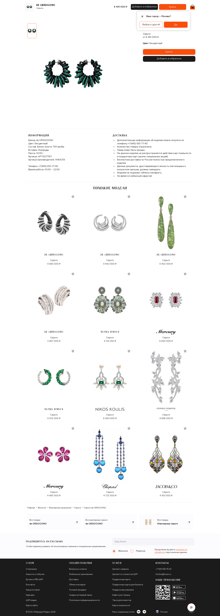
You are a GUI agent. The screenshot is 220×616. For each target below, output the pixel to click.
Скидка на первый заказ (80, 595)
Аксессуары (86, 16)
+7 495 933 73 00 (163, 569)
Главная (31, 508)
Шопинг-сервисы (120, 569)
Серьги (77, 508)
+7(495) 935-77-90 (48, 166)
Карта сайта (32, 605)
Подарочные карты (106, 16)
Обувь (64, 16)
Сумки (74, 16)
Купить (169, 52)
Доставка (73, 580)
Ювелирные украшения (60, 508)
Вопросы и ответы (78, 569)
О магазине (31, 569)
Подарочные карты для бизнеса (127, 585)
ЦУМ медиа (31, 600)
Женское (42, 508)
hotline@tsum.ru (163, 574)
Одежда (54, 16)
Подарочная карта (121, 580)
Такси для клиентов (121, 600)
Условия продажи (77, 590)
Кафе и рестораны (121, 595)
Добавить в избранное (169, 59)
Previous (23, 31)
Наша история (33, 590)
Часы (123, 16)
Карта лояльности (121, 605)
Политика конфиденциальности (84, 600)
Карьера (30, 595)
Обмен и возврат (77, 585)
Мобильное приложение (81, 574)
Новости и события (35, 574)
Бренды (42, 16)
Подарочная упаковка (123, 590)
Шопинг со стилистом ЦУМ (125, 574)
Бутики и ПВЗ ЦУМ (34, 580)
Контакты (30, 585)
